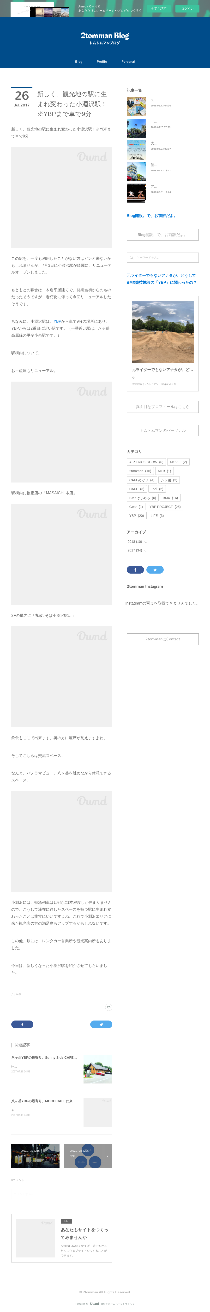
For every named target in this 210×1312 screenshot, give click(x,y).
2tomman (140, 476)
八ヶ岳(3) (16, 994)
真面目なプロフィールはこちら (163, 411)
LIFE (157, 520)
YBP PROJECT (165, 512)
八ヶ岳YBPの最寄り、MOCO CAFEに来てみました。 (51, 1101)
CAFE (136, 494)
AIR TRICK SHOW (146, 467)
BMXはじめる (142, 503)
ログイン (187, 8)
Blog (78, 61)
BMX (170, 503)
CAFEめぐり (141, 485)
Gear (136, 512)
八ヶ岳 (169, 485)
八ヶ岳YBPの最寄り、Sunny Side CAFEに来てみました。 (55, 1057)
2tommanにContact (162, 643)
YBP (57, 321)
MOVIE (178, 467)
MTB (164, 476)
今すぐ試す (159, 8)
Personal (128, 61)
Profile (102, 61)
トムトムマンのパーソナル (163, 435)
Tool (157, 494)
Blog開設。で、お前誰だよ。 (152, 216)
